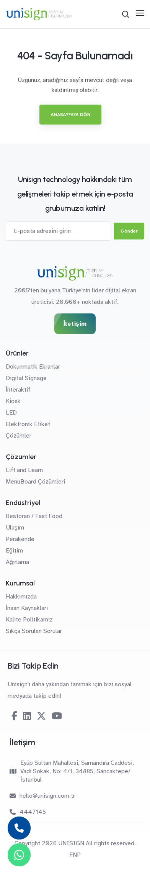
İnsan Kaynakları (27, 608)
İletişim (75, 324)
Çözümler (18, 435)
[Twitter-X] (41, 716)
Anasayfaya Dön (70, 114)
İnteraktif (18, 390)
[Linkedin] (27, 716)
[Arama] (125, 14)
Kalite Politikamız (29, 619)
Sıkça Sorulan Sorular (34, 631)
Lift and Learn (24, 470)
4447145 (28, 812)
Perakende (20, 539)
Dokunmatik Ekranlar (33, 367)
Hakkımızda (21, 596)
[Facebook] (14, 716)
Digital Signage (26, 378)
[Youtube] (57, 716)
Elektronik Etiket (28, 424)
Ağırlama (17, 562)
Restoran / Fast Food (34, 516)
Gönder (129, 231)
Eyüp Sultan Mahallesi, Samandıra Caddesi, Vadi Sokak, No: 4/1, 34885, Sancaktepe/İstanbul (72, 771)
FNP (75, 855)
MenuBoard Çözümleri (35, 481)
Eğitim (14, 550)
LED (11, 413)
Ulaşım (15, 527)
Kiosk (13, 401)
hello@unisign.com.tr (42, 796)
